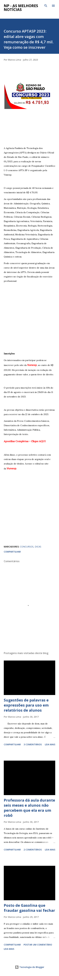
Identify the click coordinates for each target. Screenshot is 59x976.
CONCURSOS (27, 546)
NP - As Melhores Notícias (21, 7)
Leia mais (50, 744)
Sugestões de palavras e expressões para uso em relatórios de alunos (26, 705)
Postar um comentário (38, 944)
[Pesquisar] (46, 6)
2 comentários (33, 849)
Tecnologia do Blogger (29, 967)
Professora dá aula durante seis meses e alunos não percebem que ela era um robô (29, 807)
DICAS (38, 546)
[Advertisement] (29, 124)
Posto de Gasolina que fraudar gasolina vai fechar (29, 908)
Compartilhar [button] (12, 551)
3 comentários (33, 744)
